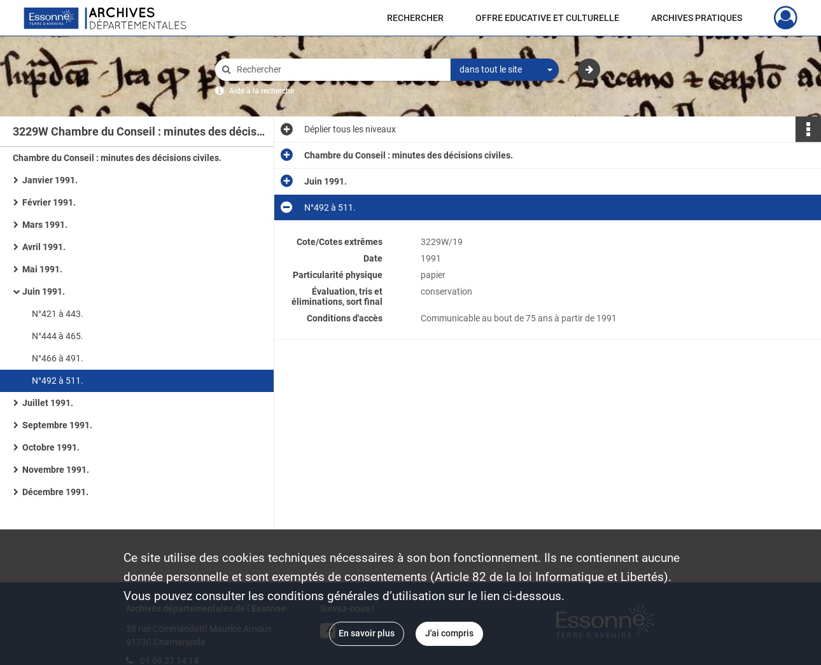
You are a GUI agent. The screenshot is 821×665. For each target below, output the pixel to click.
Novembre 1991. (55, 470)
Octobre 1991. (51, 447)
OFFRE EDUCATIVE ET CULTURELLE (547, 18)
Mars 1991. (44, 225)
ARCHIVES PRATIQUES (696, 18)
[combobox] (505, 70)
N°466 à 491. (57, 358)
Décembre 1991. (55, 492)
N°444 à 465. (57, 336)
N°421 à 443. (57, 314)
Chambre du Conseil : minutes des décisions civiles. (117, 158)
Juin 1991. (43, 291)
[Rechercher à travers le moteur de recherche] (339, 69)
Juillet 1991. (47, 403)
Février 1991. (49, 202)
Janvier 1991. (50, 180)
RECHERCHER (415, 18)
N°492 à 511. (57, 380)
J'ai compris (449, 633)
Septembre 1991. (57, 425)
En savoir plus (367, 633)
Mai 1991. (42, 269)
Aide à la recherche (261, 91)
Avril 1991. (44, 247)
